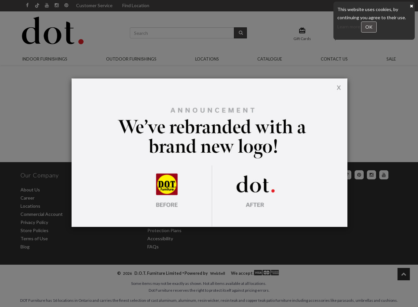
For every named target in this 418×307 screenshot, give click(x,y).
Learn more (349, 26)
